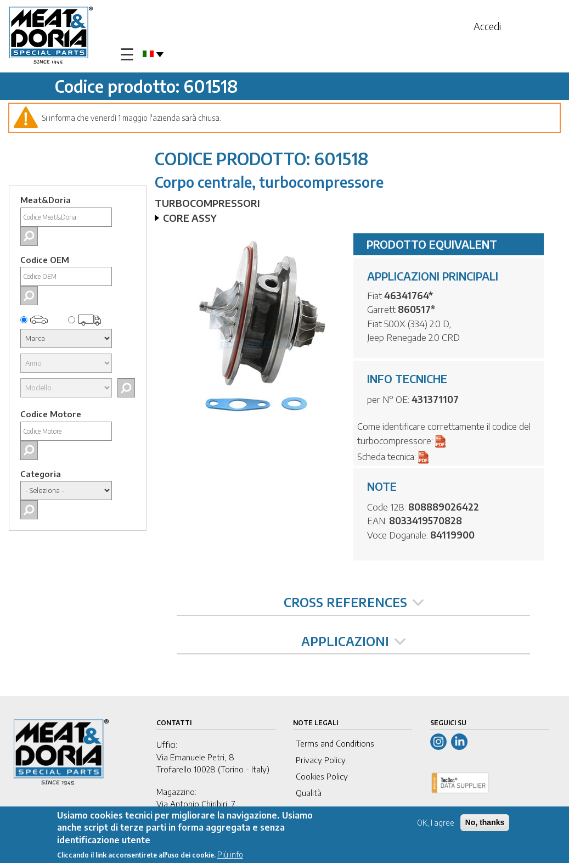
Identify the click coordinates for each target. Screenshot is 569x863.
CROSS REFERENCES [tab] (354, 602)
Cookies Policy (322, 776)
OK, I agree (435, 823)
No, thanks (485, 823)
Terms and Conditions (335, 743)
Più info (230, 855)
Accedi (487, 26)
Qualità (309, 793)
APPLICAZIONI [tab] (353, 641)
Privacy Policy (321, 760)
